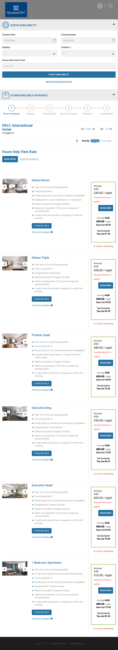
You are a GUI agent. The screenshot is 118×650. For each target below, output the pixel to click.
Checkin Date (8, 34)
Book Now (105, 208)
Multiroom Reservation (59, 82)
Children (67, 47)
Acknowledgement (77, 644)
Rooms (95, 141)
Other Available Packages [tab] (58, 95)
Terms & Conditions (29, 159)
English (88, 129)
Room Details (41, 226)
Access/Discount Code (13, 60)
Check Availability (59, 74)
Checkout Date (68, 34)
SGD (107, 129)
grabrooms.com (60, 644)
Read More (10, 159)
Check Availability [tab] (58, 25)
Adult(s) (6, 47)
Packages (106, 141)
